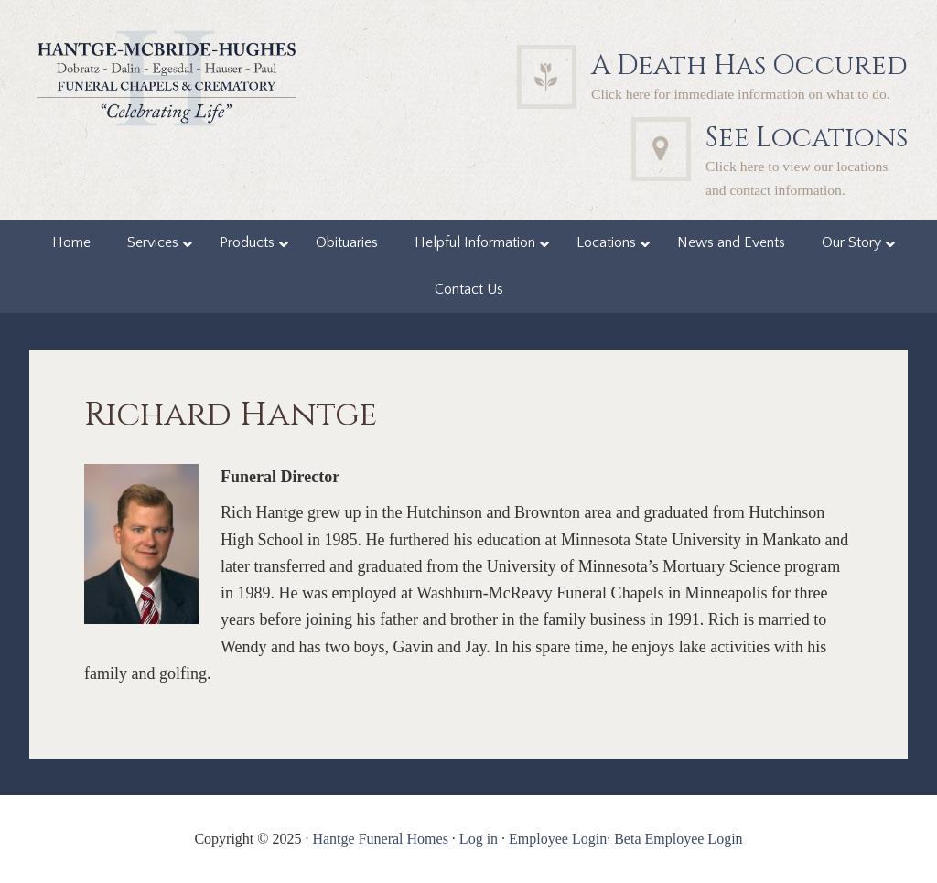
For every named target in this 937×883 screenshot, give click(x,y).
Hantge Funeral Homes (379, 838)
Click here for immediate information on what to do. (740, 94)
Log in (478, 838)
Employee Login (558, 838)
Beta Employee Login (678, 838)
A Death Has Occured (749, 66)
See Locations (806, 138)
